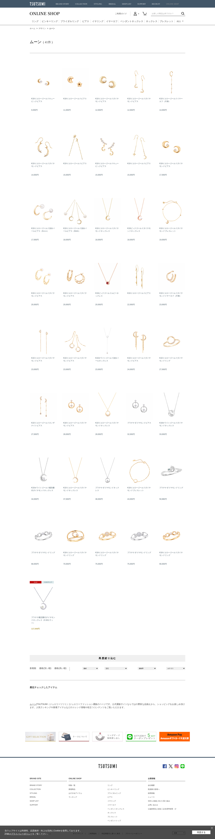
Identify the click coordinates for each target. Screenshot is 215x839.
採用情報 (151, 793)
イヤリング (98, 21)
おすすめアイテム (75, 793)
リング (35, 21)
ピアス (85, 21)
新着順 (33, 668)
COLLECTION (81, 4)
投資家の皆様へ (154, 789)
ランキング (73, 797)
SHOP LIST (126, 4)
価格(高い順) (60, 668)
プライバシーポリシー (21, 834)
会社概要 (151, 785)
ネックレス (151, 21)
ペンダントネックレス (131, 21)
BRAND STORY (62, 4)
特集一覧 (72, 785)
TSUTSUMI (37, 4)
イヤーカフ (112, 21)
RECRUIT (156, 4)
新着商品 (72, 789)
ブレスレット (166, 21)
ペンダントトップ (114, 820)
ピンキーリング (50, 21)
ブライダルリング (70, 21)
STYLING (98, 4)
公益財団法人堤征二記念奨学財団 (160, 809)
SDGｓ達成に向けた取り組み (159, 801)
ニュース (151, 797)
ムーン (33, 704)
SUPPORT (141, 4)
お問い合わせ (153, 805)
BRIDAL (112, 4)
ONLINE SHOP (172, 4)
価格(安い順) (45, 668)
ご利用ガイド (121, 13)
